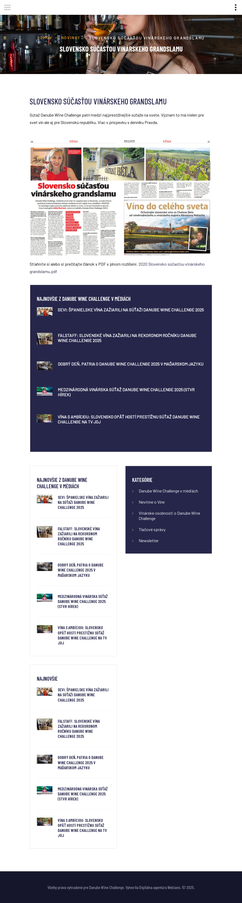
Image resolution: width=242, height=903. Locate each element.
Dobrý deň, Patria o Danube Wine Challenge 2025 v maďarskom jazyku (130, 363)
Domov (44, 37)
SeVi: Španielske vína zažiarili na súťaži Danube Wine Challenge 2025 (131, 309)
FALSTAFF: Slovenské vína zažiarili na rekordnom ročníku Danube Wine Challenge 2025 (79, 536)
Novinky (70, 37)
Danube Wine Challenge (106, 887)
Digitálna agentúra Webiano (159, 887)
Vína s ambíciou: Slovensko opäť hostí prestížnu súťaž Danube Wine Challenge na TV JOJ (82, 635)
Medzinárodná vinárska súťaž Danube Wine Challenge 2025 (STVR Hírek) (83, 601)
